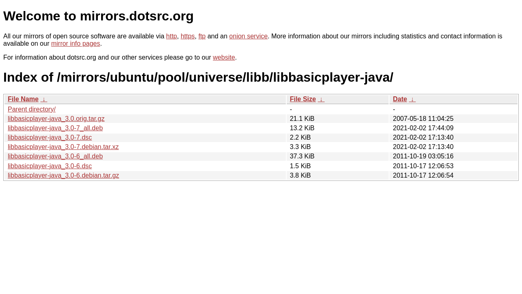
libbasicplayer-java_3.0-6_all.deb (55, 156)
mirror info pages (75, 43)
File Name (23, 99)
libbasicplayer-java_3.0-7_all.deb (55, 128)
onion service (248, 36)
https (188, 36)
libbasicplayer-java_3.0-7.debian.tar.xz (63, 146)
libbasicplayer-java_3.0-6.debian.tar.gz (63, 175)
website (224, 57)
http (171, 36)
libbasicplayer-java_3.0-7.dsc (50, 137)
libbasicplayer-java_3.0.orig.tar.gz (56, 118)
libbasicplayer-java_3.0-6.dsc (50, 166)
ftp (202, 36)
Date (400, 99)
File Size (303, 99)
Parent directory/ (31, 109)
